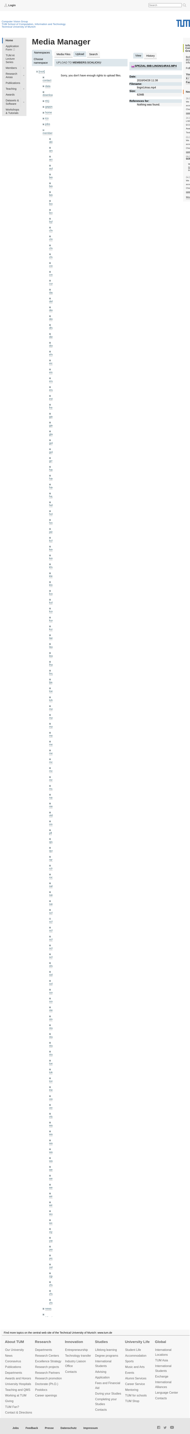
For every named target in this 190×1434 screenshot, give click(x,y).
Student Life (133, 1349)
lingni (52, 673)
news (48, 1308)
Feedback (32, 1427)
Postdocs (41, 1389)
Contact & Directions (18, 1412)
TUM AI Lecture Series (10, 59)
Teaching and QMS (17, 1389)
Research (43, 1342)
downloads (49, 94)
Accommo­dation (135, 1355)
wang (52, 1143)
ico (47, 118)
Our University (14, 1349)
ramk (52, 859)
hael (51, 478)
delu (51, 301)
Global (160, 1342)
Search (93, 54)
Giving (9, 1401)
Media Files (64, 54)
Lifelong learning (106, 1349)
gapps (49, 106)
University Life (137, 1342)
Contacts (71, 1371)
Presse (49, 1427)
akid (51, 141)
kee (51, 549)
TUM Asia (161, 1360)
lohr (51, 700)
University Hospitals (18, 1384)
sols (51, 983)
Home (9, 40)
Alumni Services (135, 1378)
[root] (42, 71)
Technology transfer (78, 1355)
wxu (51, 1223)
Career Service (135, 1384)
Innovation (74, 1342)
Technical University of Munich (19, 26)
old (51, 815)
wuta (52, 1214)
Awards (10, 94)
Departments (13, 1372)
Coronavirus (13, 1361)
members (48, 133)
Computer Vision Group (15, 21)
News (9, 1355)
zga (51, 1276)
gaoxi (52, 425)
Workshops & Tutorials (12, 111)
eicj (47, 100)
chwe (52, 257)
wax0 (52, 1160)
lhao (51, 664)
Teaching (11, 88)
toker (52, 1072)
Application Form (12, 48)
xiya (51, 1231)
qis (51, 841)
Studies (101, 1342)
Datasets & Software (12, 102)
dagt (51, 292)
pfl (50, 833)
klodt (52, 584)
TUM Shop (132, 1401)
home (48, 112)
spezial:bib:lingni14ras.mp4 (156, 65)
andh (52, 150)
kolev (52, 602)
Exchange (161, 1376)
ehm (51, 354)
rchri (51, 868)
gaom (52, 416)
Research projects (47, 1367)
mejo (52, 753)
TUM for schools (136, 1395)
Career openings (46, 1395)
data (47, 86)
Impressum (90, 1427)
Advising (100, 1371)
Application (102, 1377)
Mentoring (131, 1389)
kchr (51, 540)
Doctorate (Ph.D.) (46, 1384)
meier (52, 735)
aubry (52, 168)
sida (51, 974)
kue (51, 620)
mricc (52, 779)
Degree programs (106, 1355)
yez (51, 1258)
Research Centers (47, 1355)
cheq (52, 230)
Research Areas (11, 75)
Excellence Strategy (48, 1361)
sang (52, 895)
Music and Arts (135, 1367)
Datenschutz (69, 1427)
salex (52, 886)
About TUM (14, 1342)
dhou (52, 327)
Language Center (166, 1392)
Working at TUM (15, 1395)
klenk (52, 576)
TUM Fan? (12, 1406)
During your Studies (108, 1393)
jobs (47, 124)
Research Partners (47, 1372)
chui (51, 248)
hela (51, 505)
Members (11, 67)
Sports (129, 1361)
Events (129, 1372)
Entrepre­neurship (76, 1349)
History (150, 55)
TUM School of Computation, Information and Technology (34, 24)
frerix (52, 407)
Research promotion (48, 1378)
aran (52, 159)
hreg (52, 522)
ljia (51, 682)
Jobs (15, 1427)
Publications (13, 82)
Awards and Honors (18, 1378)
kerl (51, 558)
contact (47, 80)
